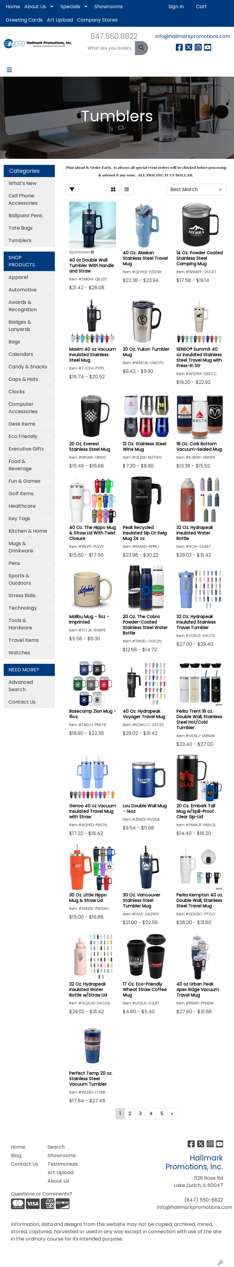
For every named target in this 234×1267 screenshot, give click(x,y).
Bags (14, 341)
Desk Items (22, 423)
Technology (23, 607)
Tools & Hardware (20, 624)
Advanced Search (21, 686)
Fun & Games (25, 481)
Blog (16, 1155)
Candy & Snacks (28, 366)
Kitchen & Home (28, 530)
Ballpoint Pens (25, 215)
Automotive (23, 289)
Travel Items (24, 640)
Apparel (18, 277)
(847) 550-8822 (203, 1199)
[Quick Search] (107, 48)
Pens (14, 563)
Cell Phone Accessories (23, 199)
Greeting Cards (24, 19)
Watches (19, 652)
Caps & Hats (23, 379)
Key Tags (19, 518)
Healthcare (22, 506)
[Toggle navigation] (9, 70)
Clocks (17, 391)
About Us (35, 6)
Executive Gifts (26, 448)
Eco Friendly (23, 436)
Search (56, 1146)
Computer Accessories (23, 408)
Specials (70, 6)
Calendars (21, 354)
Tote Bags (21, 228)
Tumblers (20, 240)
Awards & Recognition (23, 306)
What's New (23, 183)
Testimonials (62, 1164)
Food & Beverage (20, 465)
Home (13, 6)
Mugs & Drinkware (21, 547)
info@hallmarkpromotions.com (192, 36)
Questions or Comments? (41, 1193)
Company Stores (97, 19)
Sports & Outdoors (20, 579)
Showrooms (108, 6)
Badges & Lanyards (20, 325)
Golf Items (21, 493)
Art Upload (60, 19)
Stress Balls (22, 595)
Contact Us (22, 701)
